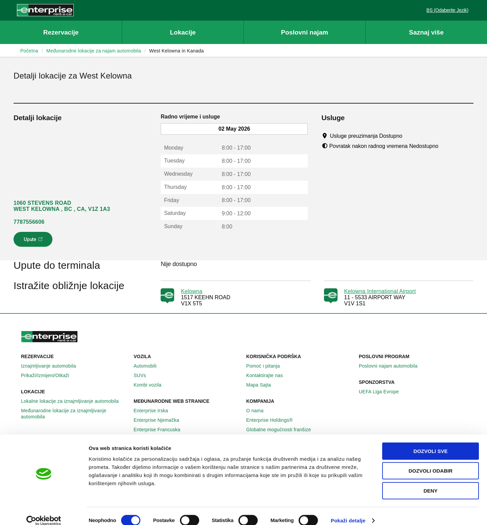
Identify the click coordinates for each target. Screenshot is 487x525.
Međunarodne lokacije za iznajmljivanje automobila (74, 413)
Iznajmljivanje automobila (52, 366)
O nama (258, 410)
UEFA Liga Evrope (382, 391)
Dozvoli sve (431, 442)
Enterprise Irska (155, 410)
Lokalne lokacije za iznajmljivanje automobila (73, 401)
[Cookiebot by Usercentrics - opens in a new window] (43, 512)
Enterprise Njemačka (160, 420)
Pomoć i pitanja (266, 366)
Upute (34, 241)
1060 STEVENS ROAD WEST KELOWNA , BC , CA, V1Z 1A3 (62, 206)
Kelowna (191, 291)
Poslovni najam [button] (304, 32)
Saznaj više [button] (426, 32)
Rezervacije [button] (61, 32)
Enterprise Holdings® (273, 420)
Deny (430, 482)
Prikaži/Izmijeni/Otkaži (49, 375)
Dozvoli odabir (431, 462)
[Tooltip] (408, 135)
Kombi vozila (151, 385)
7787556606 (29, 222)
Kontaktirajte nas (268, 375)
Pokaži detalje (348, 512)
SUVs (144, 375)
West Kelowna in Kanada (176, 50)
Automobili (149, 366)
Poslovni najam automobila (392, 366)
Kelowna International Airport (380, 291)
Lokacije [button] (182, 32)
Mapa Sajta (262, 385)
